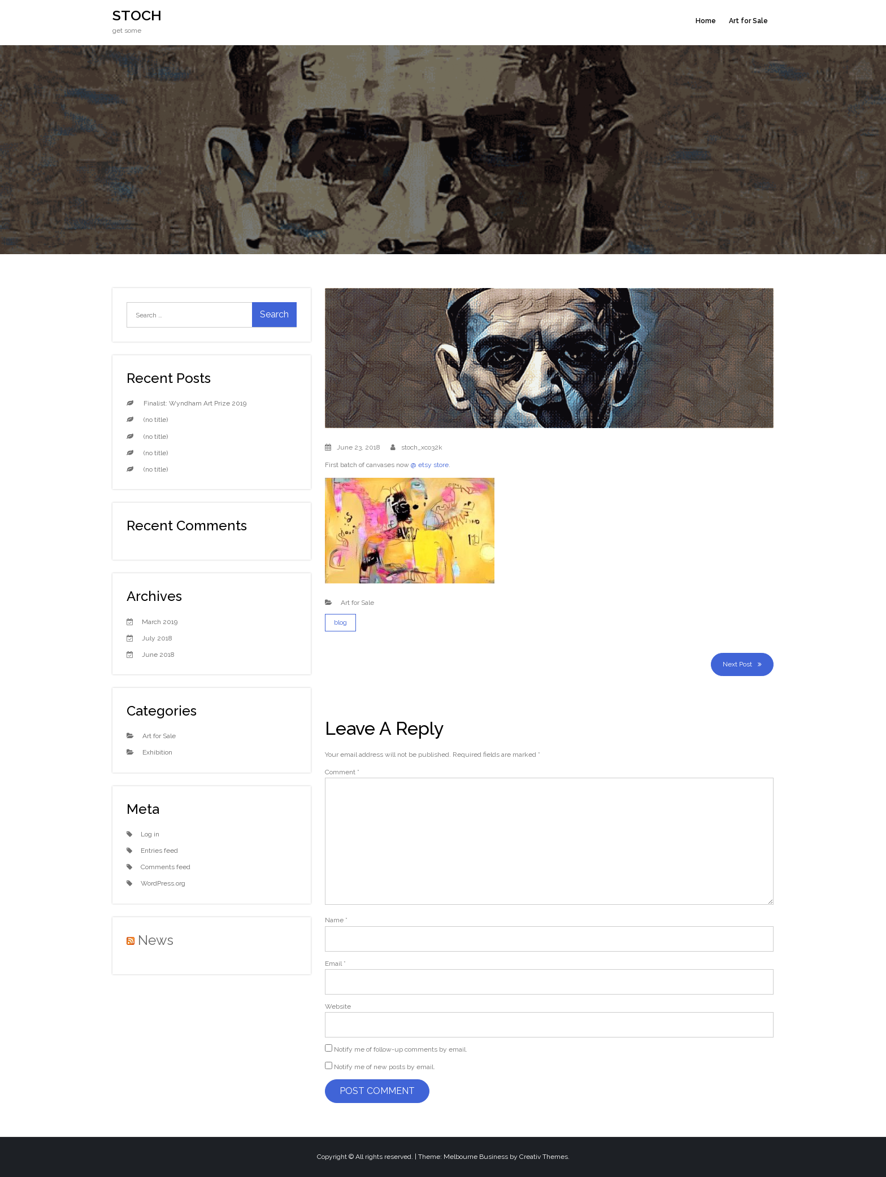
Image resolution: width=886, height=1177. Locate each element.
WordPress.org (163, 883)
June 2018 (158, 655)
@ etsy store (430, 465)
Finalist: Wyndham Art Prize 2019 (195, 403)
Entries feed (159, 851)
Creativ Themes (543, 1157)
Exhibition (157, 752)
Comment (342, 772)
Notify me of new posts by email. (384, 1067)
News (155, 940)
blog (340, 622)
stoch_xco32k (421, 447)
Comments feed (165, 867)
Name (336, 920)
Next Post (737, 664)
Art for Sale (748, 21)
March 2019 (159, 622)
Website (338, 1006)
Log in (150, 834)
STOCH (137, 15)
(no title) (156, 420)
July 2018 (157, 638)
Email (335, 963)
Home (706, 21)
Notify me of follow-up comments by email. (400, 1049)
